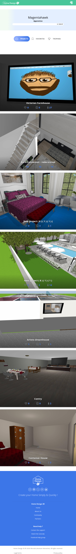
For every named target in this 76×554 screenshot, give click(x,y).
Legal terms (18, 553)
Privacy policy (57, 553)
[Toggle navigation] (71, 3)
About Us (38, 511)
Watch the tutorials (38, 534)
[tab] (22, 39)
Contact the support (38, 530)
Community (38, 515)
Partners (38, 519)
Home (38, 508)
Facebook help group (38, 537)
